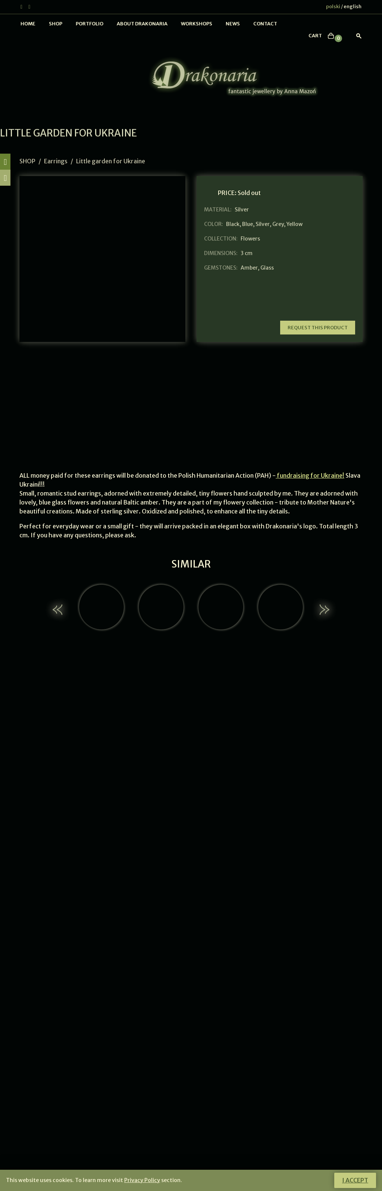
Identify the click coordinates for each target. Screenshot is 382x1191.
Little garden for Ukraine (110, 161)
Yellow (294, 224)
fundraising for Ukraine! (310, 475)
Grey (278, 224)
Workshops (196, 24)
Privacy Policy (142, 1180)
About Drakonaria (142, 24)
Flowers (250, 238)
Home (28, 24)
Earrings (56, 161)
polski (333, 6)
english (352, 6)
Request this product (318, 327)
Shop (55, 24)
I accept (355, 1180)
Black (232, 224)
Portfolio (89, 24)
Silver (263, 224)
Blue (247, 224)
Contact (265, 24)
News (233, 24)
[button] (59, 610)
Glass (267, 267)
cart (315, 35)
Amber (249, 267)
